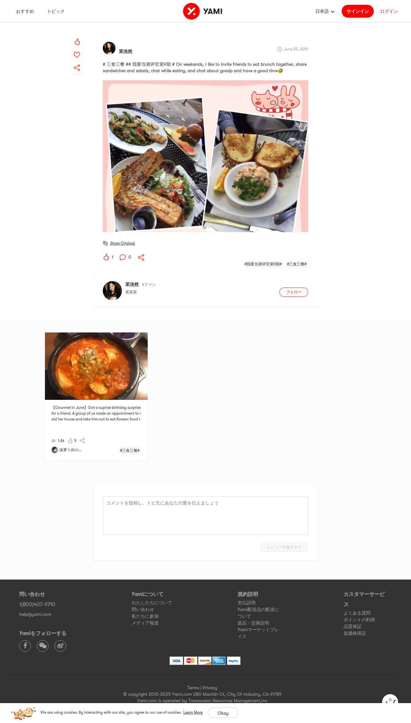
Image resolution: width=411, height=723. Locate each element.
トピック (56, 11)
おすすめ (25, 11)
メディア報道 (145, 622)
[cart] (390, 702)
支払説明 (247, 602)
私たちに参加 (145, 616)
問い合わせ (143, 609)
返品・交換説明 (253, 622)
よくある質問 (357, 612)
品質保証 (353, 626)
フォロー (294, 292)
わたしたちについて (152, 602)
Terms (193, 687)
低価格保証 (355, 633)
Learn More (193, 712)
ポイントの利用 (359, 619)
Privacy (210, 687)
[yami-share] (77, 61)
